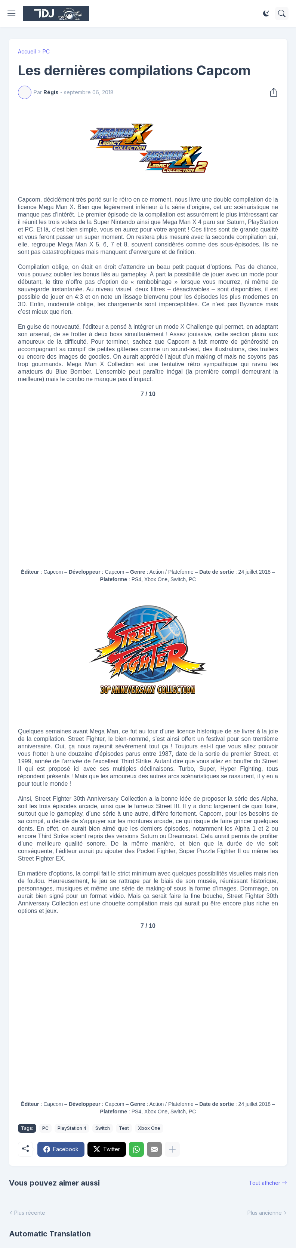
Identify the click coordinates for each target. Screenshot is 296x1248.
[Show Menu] (11, 13)
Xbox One (149, 1128)
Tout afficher (264, 1183)
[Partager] (271, 92)
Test (124, 1128)
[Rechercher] (282, 13)
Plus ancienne (264, 1212)
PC (46, 51)
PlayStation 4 (72, 1128)
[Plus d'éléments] (172, 1149)
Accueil (27, 51)
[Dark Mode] (266, 13)
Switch (102, 1128)
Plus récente (29, 1212)
